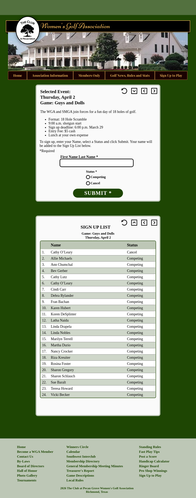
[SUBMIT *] (98, 193)
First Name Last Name (77, 157)
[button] (27, 475)
